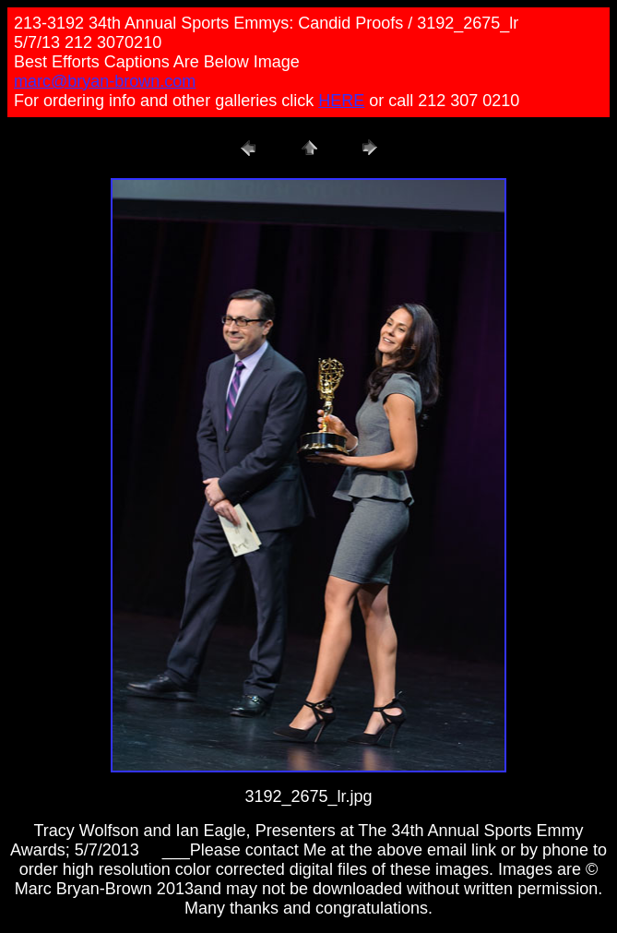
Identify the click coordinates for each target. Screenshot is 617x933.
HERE (341, 100)
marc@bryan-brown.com (105, 81)
